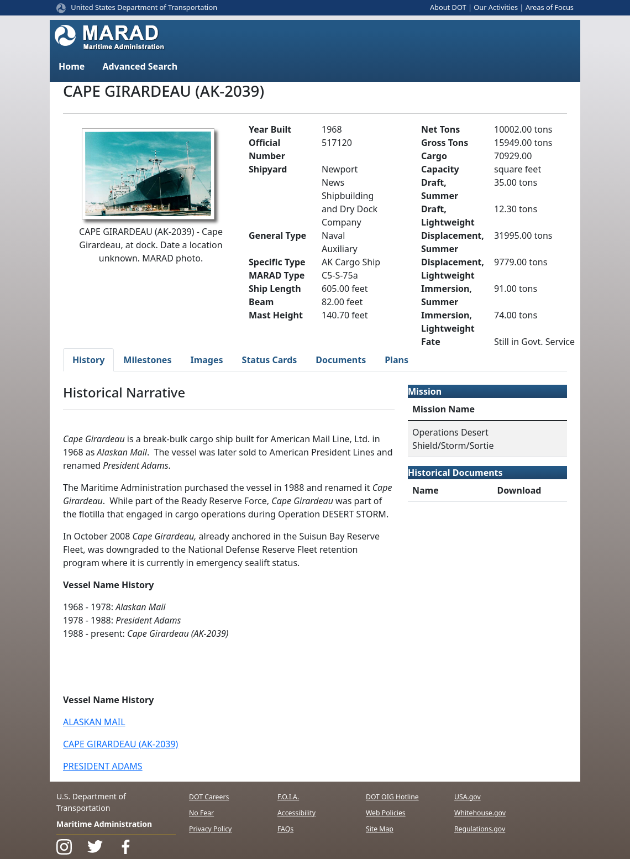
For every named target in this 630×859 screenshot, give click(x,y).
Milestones (147, 360)
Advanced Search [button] (139, 66)
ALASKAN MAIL (94, 722)
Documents (341, 360)
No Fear (201, 813)
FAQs (285, 829)
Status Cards (269, 360)
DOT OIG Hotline (392, 797)
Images (206, 360)
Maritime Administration (104, 824)
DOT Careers (209, 797)
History (88, 360)
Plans (396, 360)
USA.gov (467, 797)
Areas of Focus (550, 7)
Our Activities (496, 7)
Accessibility (296, 813)
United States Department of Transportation (144, 7)
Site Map (379, 829)
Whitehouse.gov (480, 813)
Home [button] (72, 66)
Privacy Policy (210, 829)
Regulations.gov (479, 829)
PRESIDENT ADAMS (103, 766)
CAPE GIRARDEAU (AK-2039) (120, 744)
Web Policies (386, 813)
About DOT (448, 7)
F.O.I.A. (288, 797)
